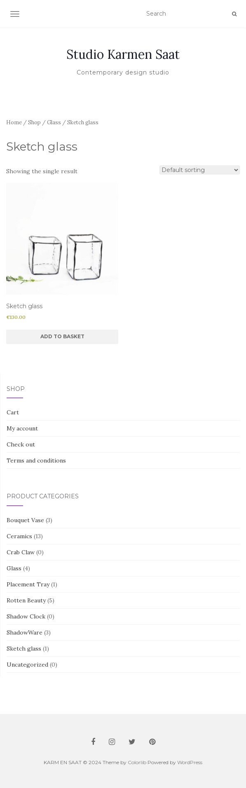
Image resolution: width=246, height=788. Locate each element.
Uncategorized (27, 664)
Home (14, 122)
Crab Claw (21, 552)
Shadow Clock (26, 616)
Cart (13, 412)
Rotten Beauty (26, 600)
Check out (21, 444)
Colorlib (137, 762)
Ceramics (19, 536)
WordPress (189, 762)
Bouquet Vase (25, 520)
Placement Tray (28, 584)
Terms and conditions (36, 460)
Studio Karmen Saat (123, 54)
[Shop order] (199, 169)
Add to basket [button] (62, 336)
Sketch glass (24, 648)
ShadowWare (24, 632)
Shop (34, 122)
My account (22, 428)
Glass (54, 122)
